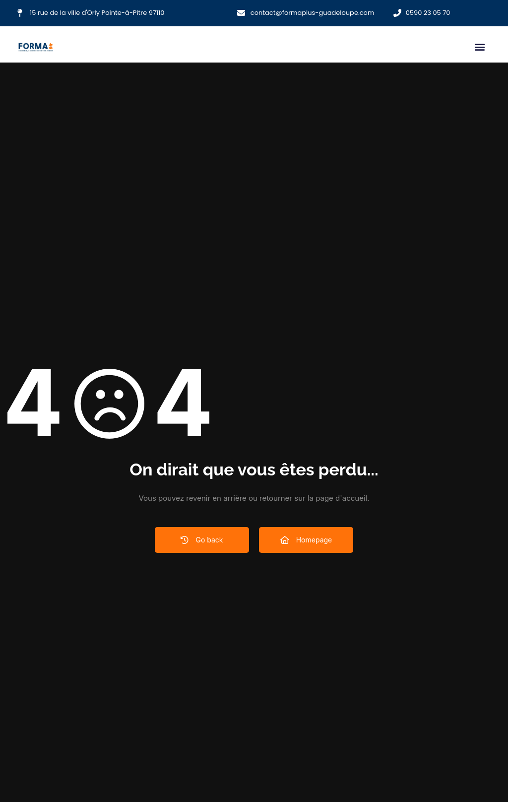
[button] (479, 47)
